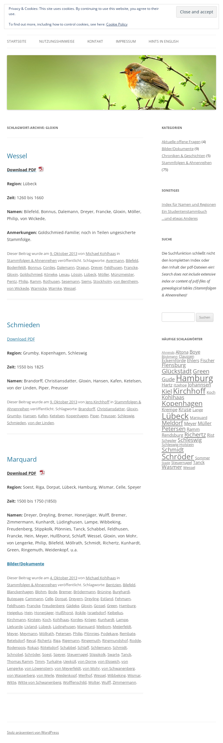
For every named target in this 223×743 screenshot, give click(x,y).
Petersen (63, 633)
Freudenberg (53, 605)
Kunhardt (106, 619)
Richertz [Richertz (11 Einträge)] (195, 434)
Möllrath (46, 633)
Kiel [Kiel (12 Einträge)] (167, 391)
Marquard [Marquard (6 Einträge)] (198, 417)
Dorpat (61, 598)
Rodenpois (16, 647)
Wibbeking (116, 675)
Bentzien (113, 584)
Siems (86, 281)
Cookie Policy (116, 24)
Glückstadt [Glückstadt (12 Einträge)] (177, 371)
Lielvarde (15, 626)
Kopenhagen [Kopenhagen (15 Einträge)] (182, 403)
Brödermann (84, 591)
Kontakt (95, 41)
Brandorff (86, 408)
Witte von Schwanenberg (39, 682)
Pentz (12, 281)
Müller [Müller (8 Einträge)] (205, 423)
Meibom (103, 626)
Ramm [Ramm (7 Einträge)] (193, 429)
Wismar (134, 675)
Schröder (32, 654)
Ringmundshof (115, 640)
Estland (106, 598)
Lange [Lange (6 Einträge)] (198, 409)
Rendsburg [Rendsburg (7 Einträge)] (172, 435)
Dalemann (66, 267)
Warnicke (39, 288)
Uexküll (69, 661)
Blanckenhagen (20, 591)
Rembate (127, 633)
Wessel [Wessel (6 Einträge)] (189, 467)
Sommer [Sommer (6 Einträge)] (202, 457)
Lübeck (90, 274)
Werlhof (85, 675)
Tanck (126, 654)
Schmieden (23, 324)
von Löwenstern (39, 668)
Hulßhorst (64, 612)
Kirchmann (16, 619)
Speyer (59, 654)
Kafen (43, 415)
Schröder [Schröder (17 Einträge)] (178, 456)
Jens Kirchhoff (97, 401)
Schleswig (126, 415)
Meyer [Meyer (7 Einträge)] (190, 423)
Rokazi (33, 647)
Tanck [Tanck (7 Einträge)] (199, 462)
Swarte (113, 654)
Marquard (22, 459)
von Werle (45, 675)
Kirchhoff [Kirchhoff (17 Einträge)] (189, 391)
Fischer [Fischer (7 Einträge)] (207, 360)
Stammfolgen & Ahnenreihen (32, 260)
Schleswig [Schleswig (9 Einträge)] (190, 439)
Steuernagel (77, 654)
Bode (52, 591)
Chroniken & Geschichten (183, 155)
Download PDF (21, 339)
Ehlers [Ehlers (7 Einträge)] (193, 360)
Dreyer (96, 267)
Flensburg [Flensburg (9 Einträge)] (174, 364)
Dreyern (76, 598)
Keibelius (115, 612)
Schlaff (83, 647)
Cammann (34, 598)
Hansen (29, 415)
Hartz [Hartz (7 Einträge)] (167, 385)
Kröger (90, 619)
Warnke (55, 288)
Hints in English (164, 41)
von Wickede (18, 288)
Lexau (64, 274)
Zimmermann (124, 682)
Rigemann (71, 640)
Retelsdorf (16, 640)
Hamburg (127, 605)
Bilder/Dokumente (178, 148)
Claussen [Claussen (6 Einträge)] (186, 356)
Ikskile (80, 612)
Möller (103, 274)
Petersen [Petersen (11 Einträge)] (174, 428)
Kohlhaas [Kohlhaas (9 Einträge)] (173, 397)
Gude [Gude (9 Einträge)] (168, 379)
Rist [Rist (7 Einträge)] (210, 435)
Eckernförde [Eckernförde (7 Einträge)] (174, 360)
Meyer (12, 633)
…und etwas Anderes (180, 218)
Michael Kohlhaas (101, 253)
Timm (40, 661)
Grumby (14, 415)
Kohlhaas (61, 619)
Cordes (49, 267)
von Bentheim (126, 281)
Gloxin (12, 274)
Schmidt (120, 647)
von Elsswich (109, 661)
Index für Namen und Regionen (189, 204)
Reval (31, 640)
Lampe (122, 619)
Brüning (104, 591)
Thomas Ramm (20, 661)
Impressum (126, 41)
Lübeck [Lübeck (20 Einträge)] (175, 415)
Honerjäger (44, 612)
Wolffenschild (75, 682)
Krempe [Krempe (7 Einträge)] (169, 409)
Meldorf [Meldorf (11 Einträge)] (172, 423)
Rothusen (51, 281)
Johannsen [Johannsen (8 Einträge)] (199, 385)
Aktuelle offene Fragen (181, 141)
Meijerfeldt (122, 626)
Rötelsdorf (49, 647)
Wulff (106, 682)
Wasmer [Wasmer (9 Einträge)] (172, 466)
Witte (11, 682)
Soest (47, 654)
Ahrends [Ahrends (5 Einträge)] (168, 352)
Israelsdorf (96, 612)
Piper (94, 415)
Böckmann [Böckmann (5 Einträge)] (170, 357)
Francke (131, 267)
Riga (56, 640)
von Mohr (91, 668)
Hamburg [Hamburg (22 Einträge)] (194, 378)
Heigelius (15, 612)
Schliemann (101, 647)
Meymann (28, 633)
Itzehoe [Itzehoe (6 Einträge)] (180, 385)
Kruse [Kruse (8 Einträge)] (185, 409)
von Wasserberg (21, 675)
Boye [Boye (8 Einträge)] (195, 352)
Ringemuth (90, 640)
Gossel (99, 605)
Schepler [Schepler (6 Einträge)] (169, 440)
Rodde (135, 640)
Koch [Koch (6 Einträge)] (211, 392)
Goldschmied (31, 274)
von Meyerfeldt (68, 668)
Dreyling (91, 598)
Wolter (94, 682)
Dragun (82, 267)
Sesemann (71, 281)
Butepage (15, 598)
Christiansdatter (111, 408)
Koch (46, 619)
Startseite (16, 41)
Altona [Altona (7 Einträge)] (182, 352)
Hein (28, 612)
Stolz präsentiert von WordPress (33, 732)
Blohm (40, 591)
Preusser (108, 415)
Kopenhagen (77, 415)
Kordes (77, 619)
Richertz (44, 640)
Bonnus (34, 267)
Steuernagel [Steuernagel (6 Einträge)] (181, 462)
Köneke (50, 274)
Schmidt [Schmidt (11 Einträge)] (173, 449)
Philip (23, 281)
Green (112, 605)
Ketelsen (57, 415)
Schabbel (68, 647)
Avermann (115, 260)
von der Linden (41, 422)
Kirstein (34, 619)
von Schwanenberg (118, 668)
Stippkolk (97, 654)
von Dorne (87, 661)
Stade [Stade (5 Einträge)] (166, 463)
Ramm (35, 281)
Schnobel (15, 654)
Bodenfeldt (16, 267)
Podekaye (109, 633)
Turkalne (54, 661)
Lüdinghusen (64, 626)
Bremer (65, 591)
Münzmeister (122, 274)
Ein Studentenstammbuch (184, 211)
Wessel (17, 155)
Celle (49, 598)
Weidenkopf (66, 675)
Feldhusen (113, 267)
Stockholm (102, 281)
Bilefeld (132, 260)
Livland (30, 626)
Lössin (76, 274)
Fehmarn (123, 598)
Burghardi (121, 591)
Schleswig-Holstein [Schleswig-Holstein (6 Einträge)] (178, 444)
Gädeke (72, 605)
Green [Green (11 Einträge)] (201, 371)
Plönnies (91, 633)
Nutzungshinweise (57, 41)
